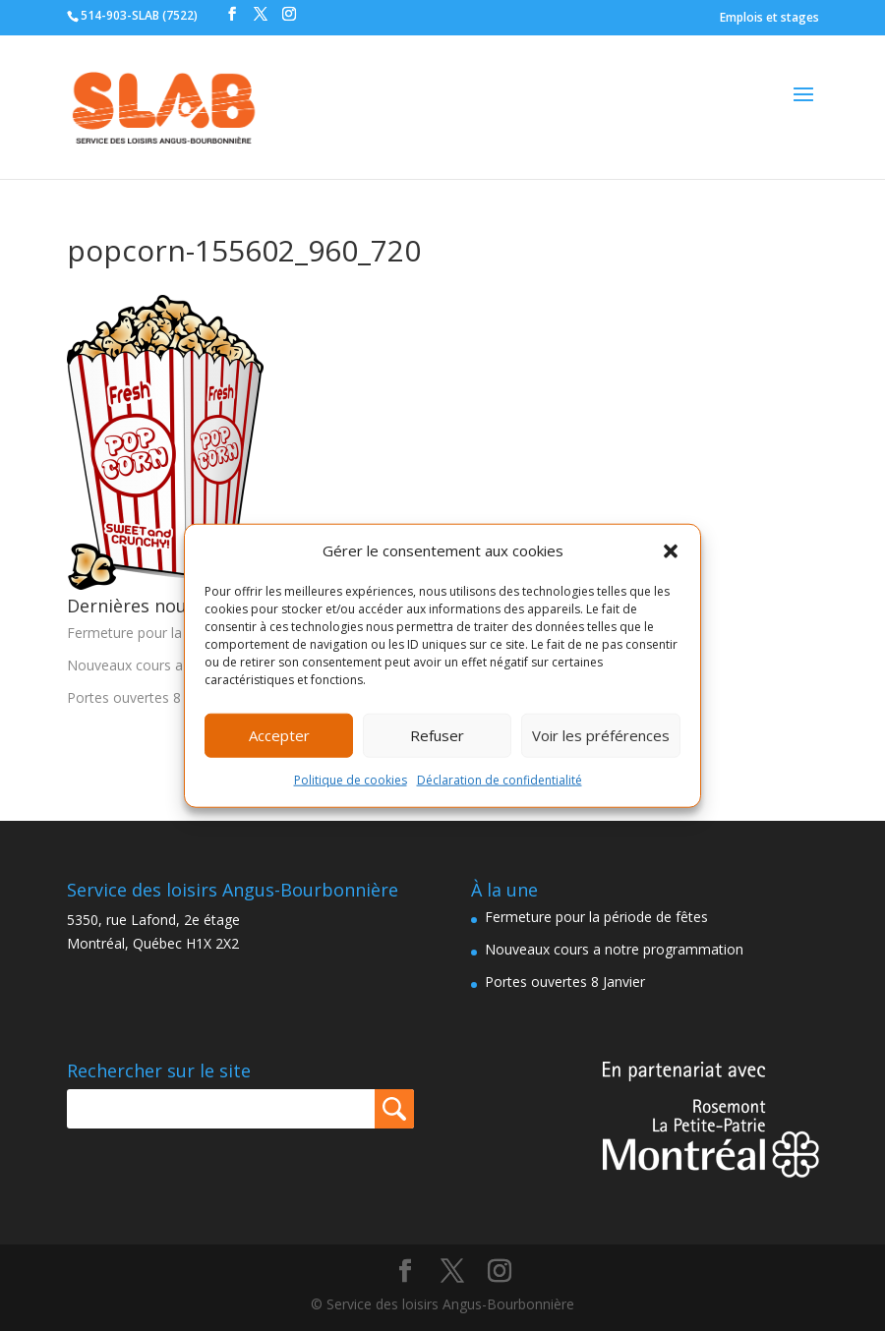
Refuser (437, 735)
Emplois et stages (769, 17)
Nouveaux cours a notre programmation (614, 949)
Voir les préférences (601, 735)
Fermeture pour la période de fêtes (178, 632)
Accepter (279, 735)
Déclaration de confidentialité (499, 780)
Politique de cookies (350, 780)
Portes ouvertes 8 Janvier (147, 697)
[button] (670, 551)
